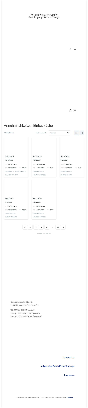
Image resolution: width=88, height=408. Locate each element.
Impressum (69, 374)
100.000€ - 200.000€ (11, 175)
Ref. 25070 (37, 198)
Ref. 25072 (65, 156)
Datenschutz (69, 357)
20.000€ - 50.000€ (66, 175)
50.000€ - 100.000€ (11, 217)
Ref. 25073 (37, 156)
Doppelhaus (8, 172)
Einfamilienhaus (19, 172)
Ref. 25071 (9, 198)
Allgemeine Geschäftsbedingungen (58, 366)
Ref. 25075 (9, 156)
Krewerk (69, 397)
